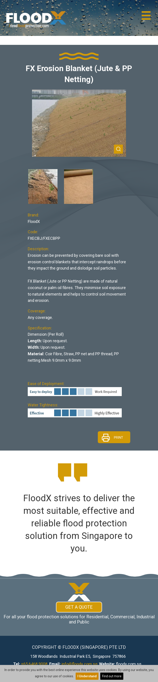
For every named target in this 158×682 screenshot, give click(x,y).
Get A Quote (79, 607)
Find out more (112, 676)
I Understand (87, 676)
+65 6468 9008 (34, 664)
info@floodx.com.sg (79, 664)
